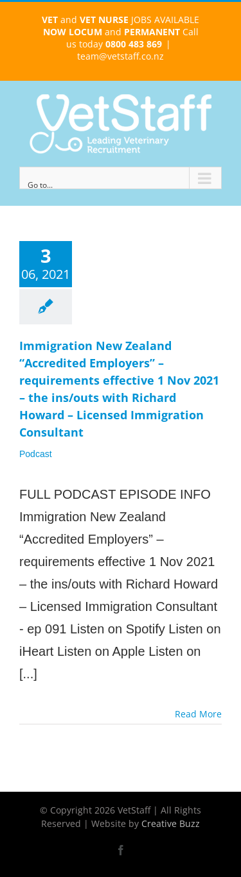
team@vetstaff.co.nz (120, 56)
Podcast (35, 454)
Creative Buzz (170, 823)
